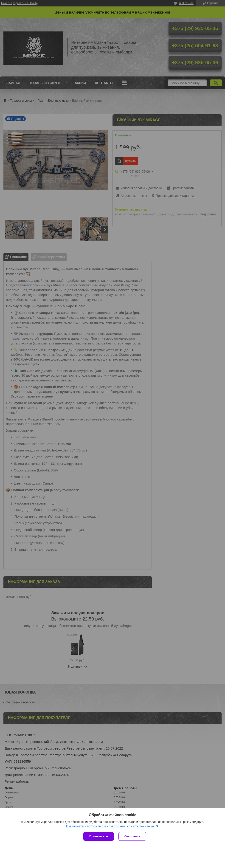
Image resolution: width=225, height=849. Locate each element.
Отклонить (132, 836)
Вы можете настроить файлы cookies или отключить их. (110, 826)
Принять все (98, 836)
